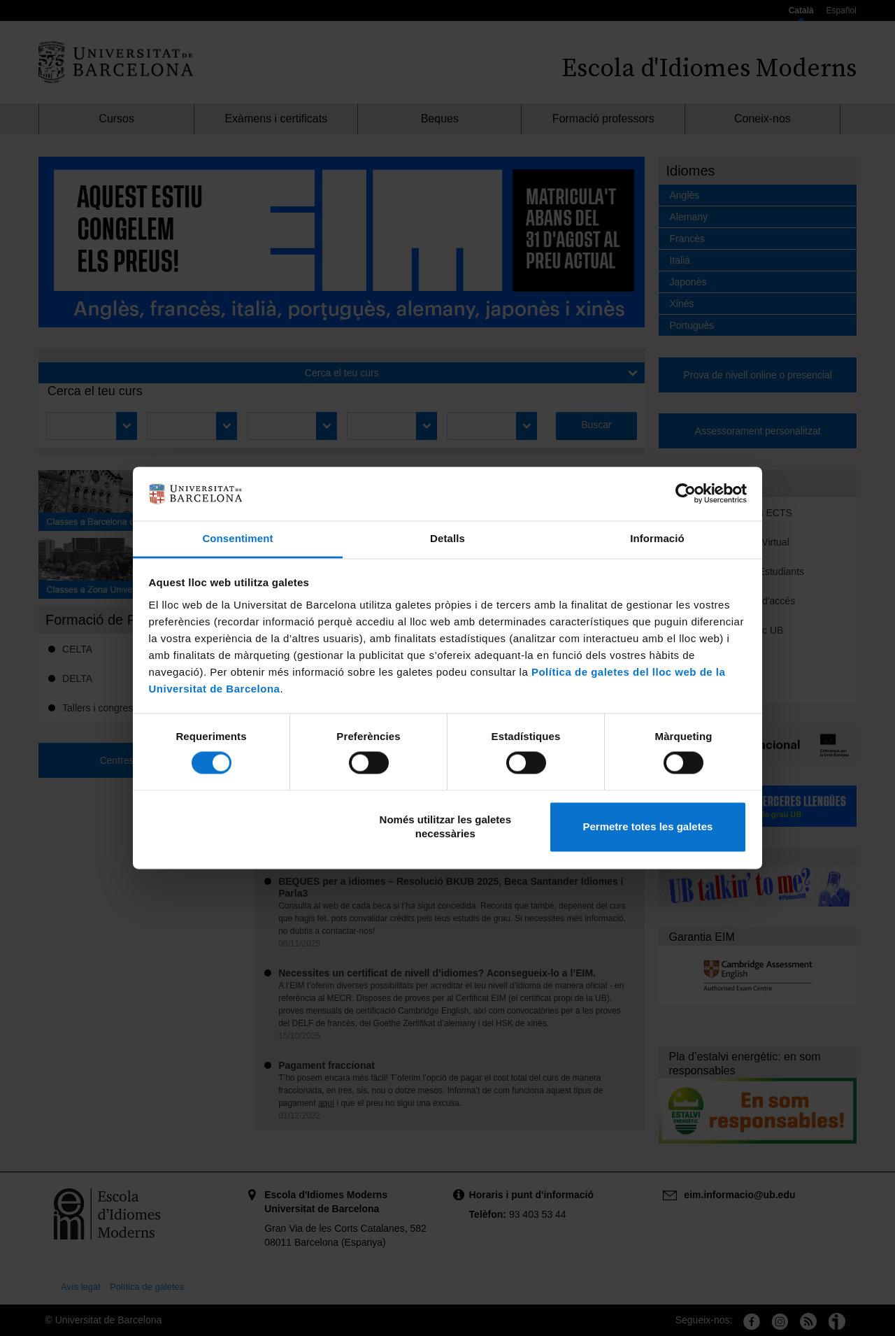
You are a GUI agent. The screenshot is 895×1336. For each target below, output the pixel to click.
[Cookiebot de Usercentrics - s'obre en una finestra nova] (685, 493)
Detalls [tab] (447, 538)
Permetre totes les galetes (647, 826)
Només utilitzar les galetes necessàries (445, 826)
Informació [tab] (657, 538)
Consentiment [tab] (237, 538)
